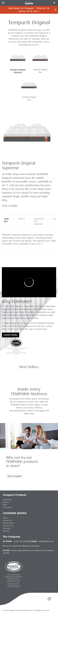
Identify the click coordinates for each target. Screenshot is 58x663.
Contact (21, 219)
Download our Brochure (39, 221)
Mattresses (7, 499)
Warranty (6, 528)
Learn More (11, 335)
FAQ (54, 219)
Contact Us (7, 520)
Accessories (7, 507)
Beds (5, 505)
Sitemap (6, 531)
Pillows (5, 502)
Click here (32, 11)
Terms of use (8, 526)
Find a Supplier (15, 476)
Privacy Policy (8, 523)
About (5, 518)
